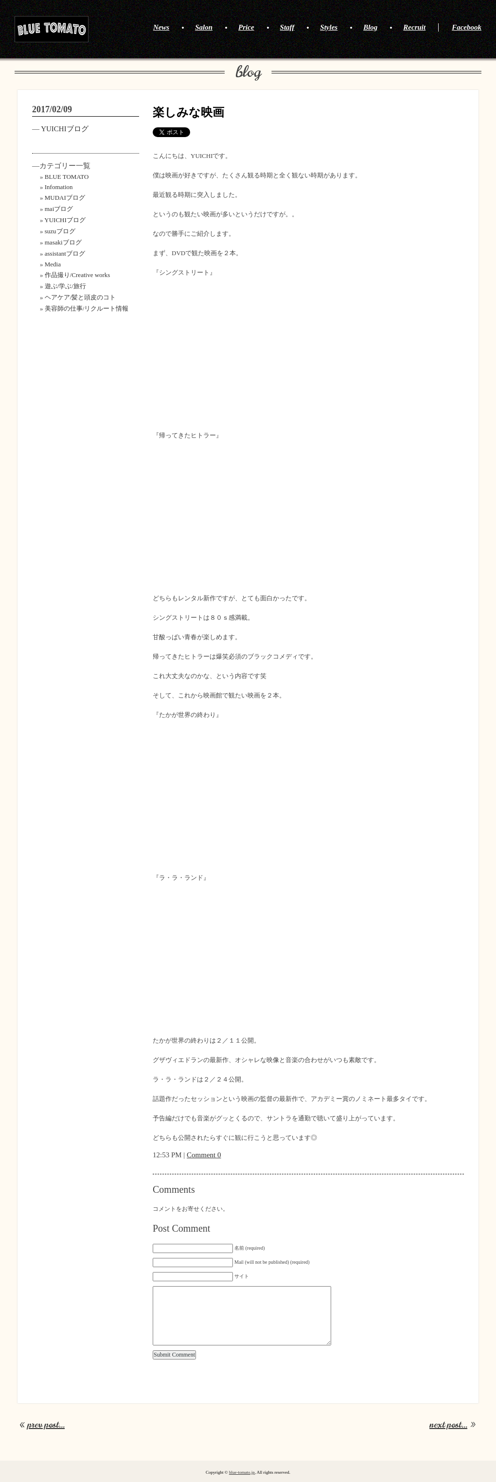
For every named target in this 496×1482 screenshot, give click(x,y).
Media (53, 264)
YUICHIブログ (65, 129)
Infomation (59, 187)
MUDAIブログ (65, 197)
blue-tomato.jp (242, 1472)
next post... (448, 1424)
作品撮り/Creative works (77, 275)
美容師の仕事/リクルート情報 (87, 308)
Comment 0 (204, 1155)
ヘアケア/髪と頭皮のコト (80, 297)
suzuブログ (60, 231)
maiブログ (59, 208)
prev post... (46, 1424)
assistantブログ (65, 253)
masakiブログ (63, 242)
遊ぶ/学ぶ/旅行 (65, 286)
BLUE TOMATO (51, 29)
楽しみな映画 (188, 112)
